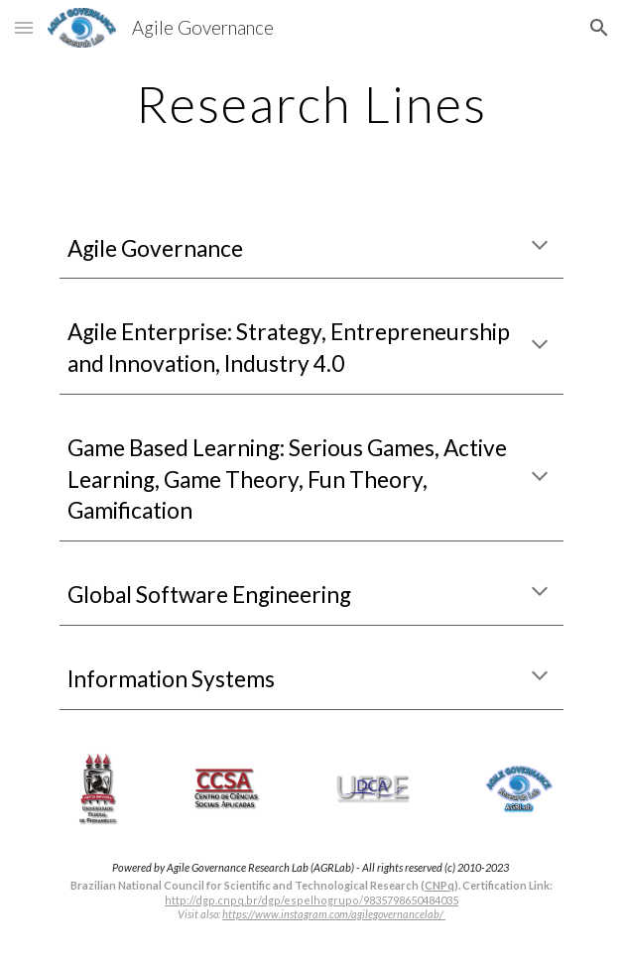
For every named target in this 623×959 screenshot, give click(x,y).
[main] (311, 104)
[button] (24, 27)
